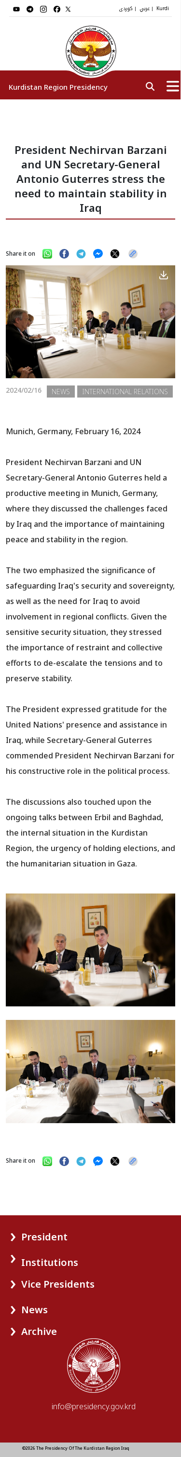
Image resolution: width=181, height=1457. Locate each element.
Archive (39, 1331)
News (34, 1309)
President (44, 1236)
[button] (28, 1233)
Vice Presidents (58, 1284)
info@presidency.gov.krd (94, 1406)
